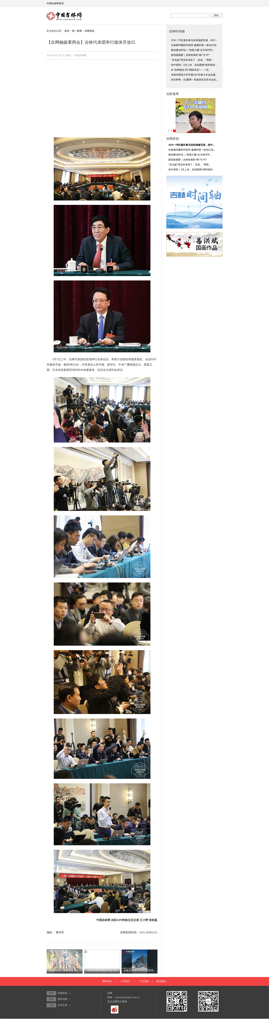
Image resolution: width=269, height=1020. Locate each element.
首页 (66, 31)
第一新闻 (77, 31)
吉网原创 (89, 31)
